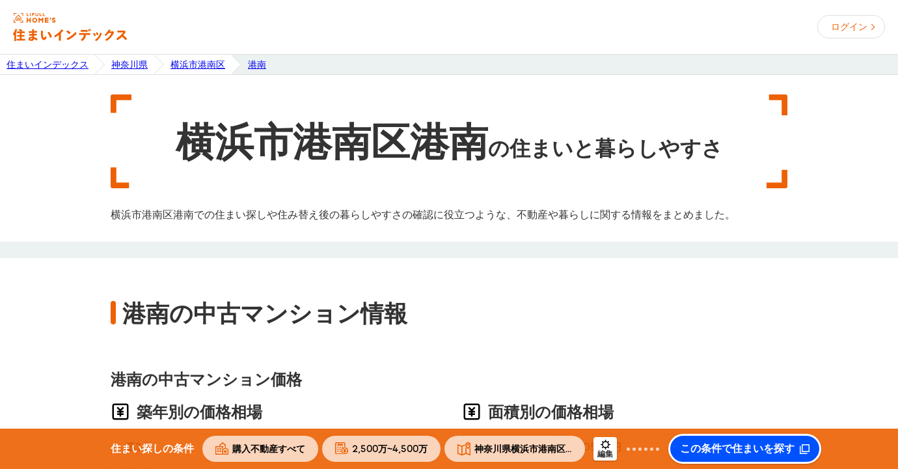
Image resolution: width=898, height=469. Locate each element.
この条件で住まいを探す (737, 449)
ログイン (849, 26)
